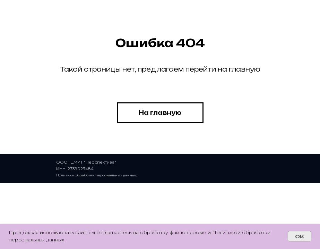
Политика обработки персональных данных (96, 175)
